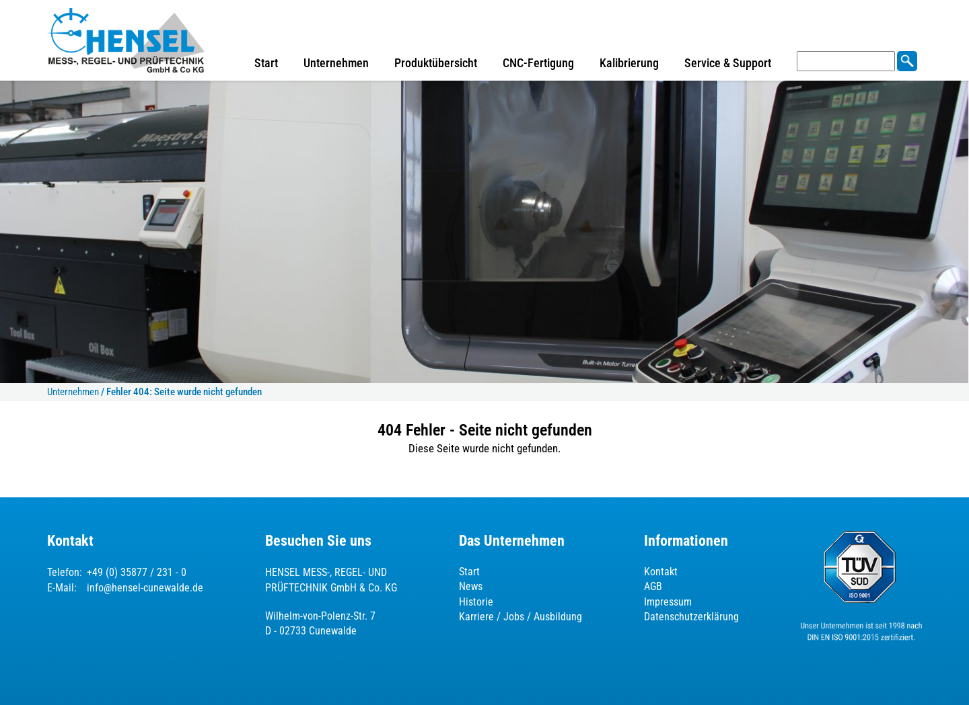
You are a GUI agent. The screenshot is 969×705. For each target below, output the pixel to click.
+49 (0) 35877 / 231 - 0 (136, 572)
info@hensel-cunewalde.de (145, 587)
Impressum (668, 601)
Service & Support (727, 63)
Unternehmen (336, 63)
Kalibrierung (629, 63)
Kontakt (661, 571)
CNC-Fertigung (538, 63)
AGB (653, 586)
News (470, 586)
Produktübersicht (435, 63)
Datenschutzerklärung (691, 616)
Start (266, 63)
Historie (476, 601)
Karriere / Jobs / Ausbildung (520, 616)
